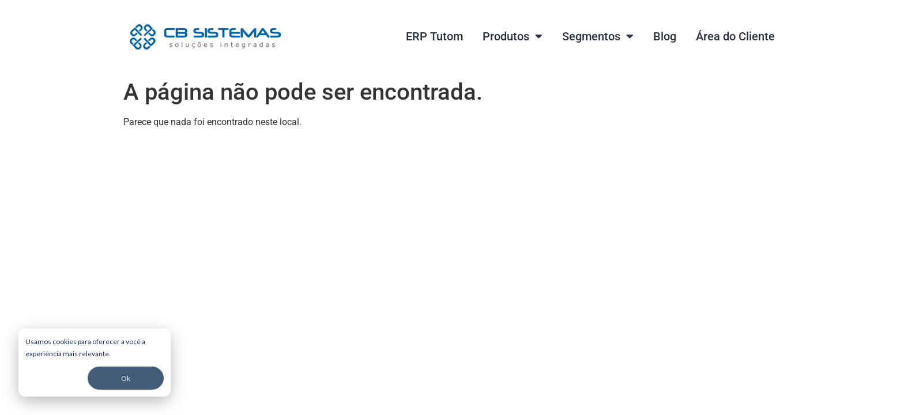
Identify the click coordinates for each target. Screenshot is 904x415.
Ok (125, 378)
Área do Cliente (735, 36)
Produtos (513, 36)
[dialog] (94, 363)
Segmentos (598, 36)
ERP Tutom (434, 36)
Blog (664, 36)
